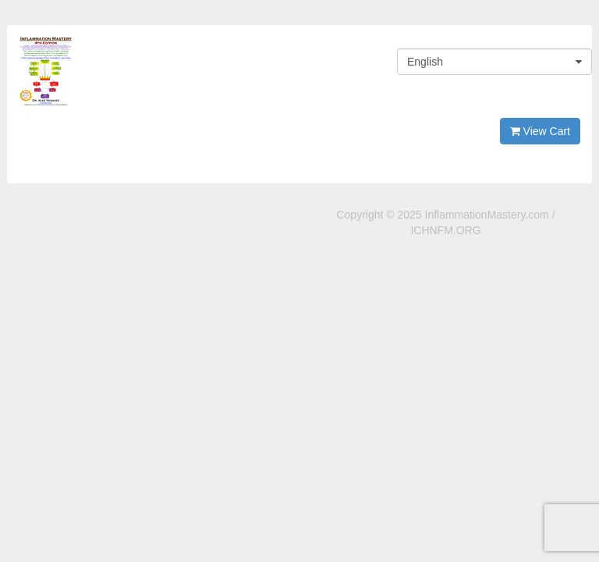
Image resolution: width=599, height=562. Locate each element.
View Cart (540, 131)
